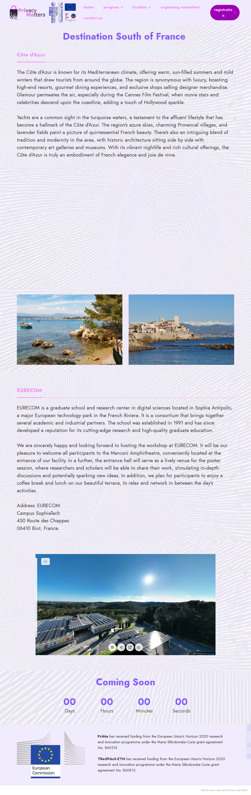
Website (205, 790)
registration (225, 12)
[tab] (31, 55)
